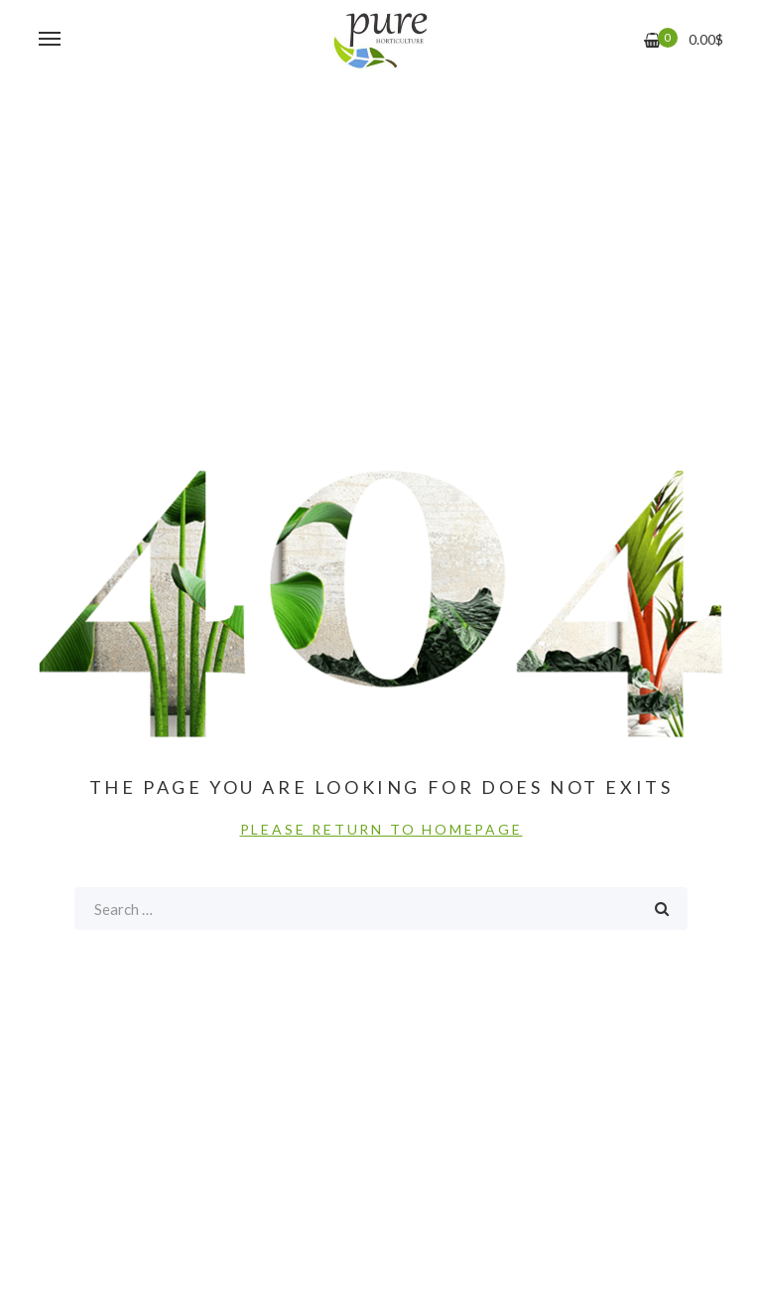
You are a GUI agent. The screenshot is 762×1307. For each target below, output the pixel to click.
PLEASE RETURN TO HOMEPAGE (381, 829)
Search (662, 908)
